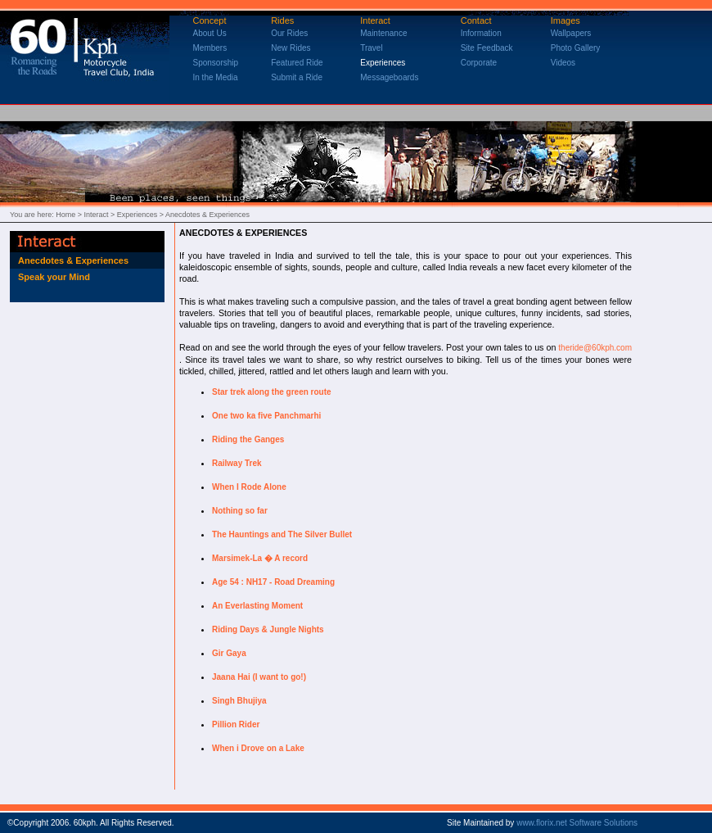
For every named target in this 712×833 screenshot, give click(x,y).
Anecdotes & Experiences (73, 260)
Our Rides (289, 33)
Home (65, 215)
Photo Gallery (576, 47)
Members (210, 47)
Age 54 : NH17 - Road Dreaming (273, 581)
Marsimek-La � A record (260, 558)
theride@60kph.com (595, 347)
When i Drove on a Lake (258, 748)
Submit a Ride (296, 77)
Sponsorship (216, 62)
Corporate (479, 62)
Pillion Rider (235, 724)
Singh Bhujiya (239, 700)
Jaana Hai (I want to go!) (259, 676)
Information (481, 33)
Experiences (382, 62)
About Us (210, 33)
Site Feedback (487, 47)
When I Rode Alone (249, 486)
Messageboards (389, 77)
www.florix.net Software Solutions (577, 822)
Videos (563, 62)
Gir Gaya (229, 653)
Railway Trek (237, 463)
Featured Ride (296, 62)
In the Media (215, 77)
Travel (371, 47)
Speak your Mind (54, 277)
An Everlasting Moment (257, 605)
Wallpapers (571, 33)
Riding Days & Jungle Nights (268, 629)
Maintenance (383, 33)
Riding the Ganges (248, 439)
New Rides (290, 47)
